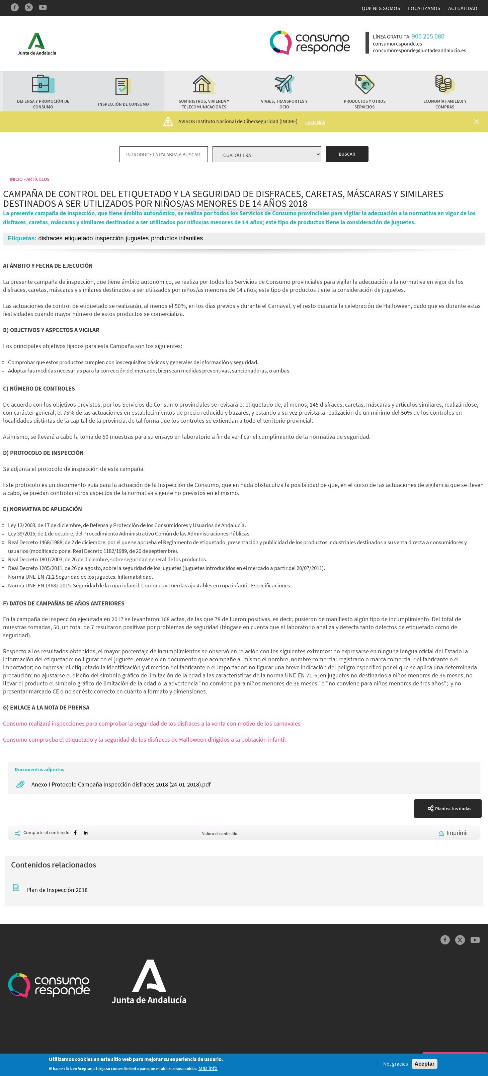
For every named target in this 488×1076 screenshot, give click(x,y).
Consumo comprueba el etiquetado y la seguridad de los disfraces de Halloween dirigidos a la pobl (128, 739)
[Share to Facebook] (75, 833)
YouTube (43, 7)
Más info (208, 1068)
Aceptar (425, 1064)
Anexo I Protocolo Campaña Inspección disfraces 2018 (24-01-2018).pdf (121, 784)
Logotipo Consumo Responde (310, 42)
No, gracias (395, 1064)
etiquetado (79, 238)
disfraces (50, 238)
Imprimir (457, 832)
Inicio (16, 179)
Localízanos (424, 8)
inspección (109, 238)
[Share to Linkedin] (85, 833)
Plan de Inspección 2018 (57, 890)
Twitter (29, 7)
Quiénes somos (381, 8)
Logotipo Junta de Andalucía (37, 43)
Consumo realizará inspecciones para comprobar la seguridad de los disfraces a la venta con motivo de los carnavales (152, 723)
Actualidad (462, 8)
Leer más (315, 122)
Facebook (15, 7)
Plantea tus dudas (453, 809)
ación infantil (269, 739)
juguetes (137, 238)
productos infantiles (177, 238)
